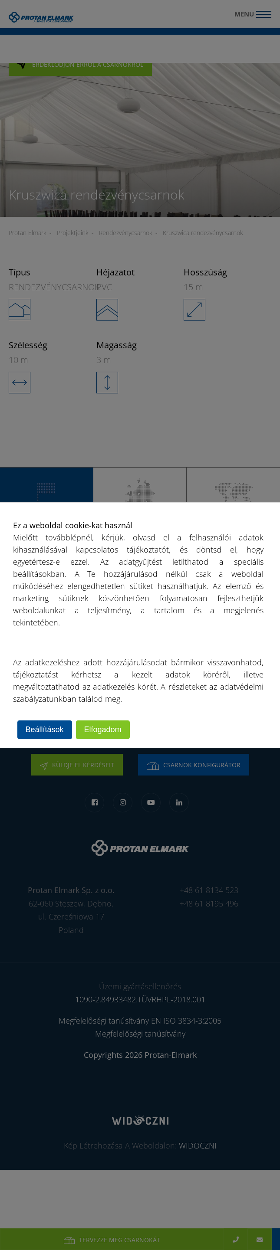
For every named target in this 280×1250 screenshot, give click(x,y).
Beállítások (45, 729)
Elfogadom (103, 729)
